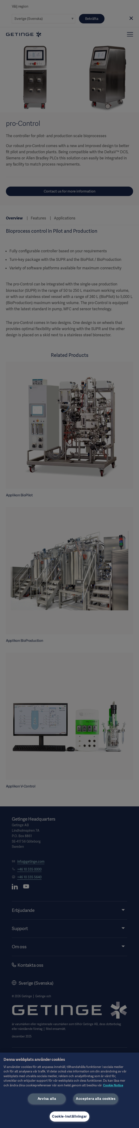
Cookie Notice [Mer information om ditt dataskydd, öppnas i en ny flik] (113, 1085)
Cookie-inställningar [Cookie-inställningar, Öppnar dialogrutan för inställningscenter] (69, 1116)
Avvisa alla (47, 1099)
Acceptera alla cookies (96, 1099)
